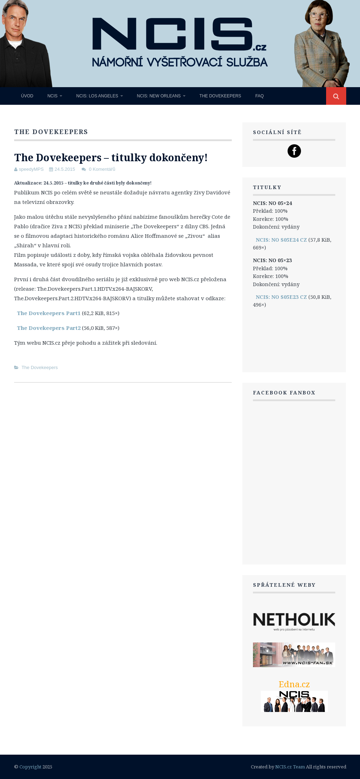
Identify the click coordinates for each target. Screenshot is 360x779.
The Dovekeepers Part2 (49, 327)
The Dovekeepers (220, 95)
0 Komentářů (102, 169)
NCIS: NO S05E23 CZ (281, 297)
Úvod (27, 95)
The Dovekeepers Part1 (49, 312)
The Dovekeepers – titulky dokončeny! (111, 157)
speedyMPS (31, 169)
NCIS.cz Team (290, 766)
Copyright (30, 766)
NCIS (52, 95)
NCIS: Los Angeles (97, 95)
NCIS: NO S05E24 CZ (281, 239)
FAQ (259, 95)
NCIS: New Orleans (159, 95)
